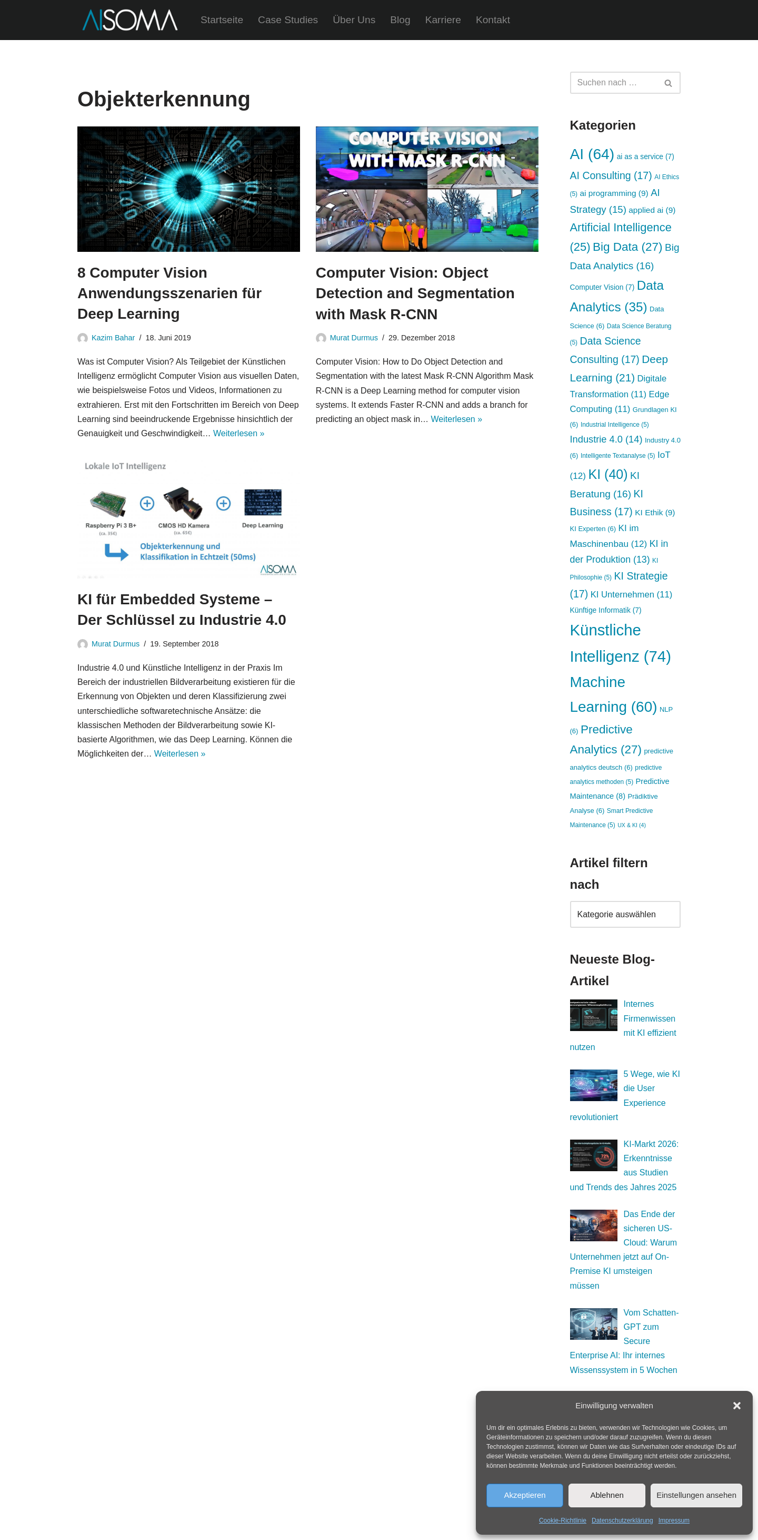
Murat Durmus (354, 337)
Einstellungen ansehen (696, 1494)
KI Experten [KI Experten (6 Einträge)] (593, 529)
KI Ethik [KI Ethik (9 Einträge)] (655, 512)
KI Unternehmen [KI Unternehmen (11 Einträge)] (632, 595)
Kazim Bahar (113, 337)
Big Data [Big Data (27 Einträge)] (628, 246)
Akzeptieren (524, 1494)
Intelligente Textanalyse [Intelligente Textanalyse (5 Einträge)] (618, 455)
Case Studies (288, 19)
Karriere (443, 19)
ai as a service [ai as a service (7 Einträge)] (645, 156)
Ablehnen (606, 1494)
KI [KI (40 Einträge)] (607, 474)
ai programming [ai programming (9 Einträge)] (614, 193)
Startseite (222, 19)
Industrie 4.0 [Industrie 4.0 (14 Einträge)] (606, 439)
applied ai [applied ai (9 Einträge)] (652, 209)
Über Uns (354, 19)
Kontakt (493, 19)
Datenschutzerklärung (622, 1520)
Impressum (674, 1520)
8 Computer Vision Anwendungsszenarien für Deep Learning (169, 293)
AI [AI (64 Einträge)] (592, 153)
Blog (400, 19)
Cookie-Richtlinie (562, 1520)
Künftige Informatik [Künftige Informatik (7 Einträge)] (606, 610)
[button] (737, 1405)
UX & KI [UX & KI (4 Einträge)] (631, 825)
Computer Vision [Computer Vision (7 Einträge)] (602, 287)
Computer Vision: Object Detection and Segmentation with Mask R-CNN (415, 293)
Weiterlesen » (239, 433)
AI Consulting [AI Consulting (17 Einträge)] (611, 175)
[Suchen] (613, 83)
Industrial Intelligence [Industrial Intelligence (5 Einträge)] (615, 424)
